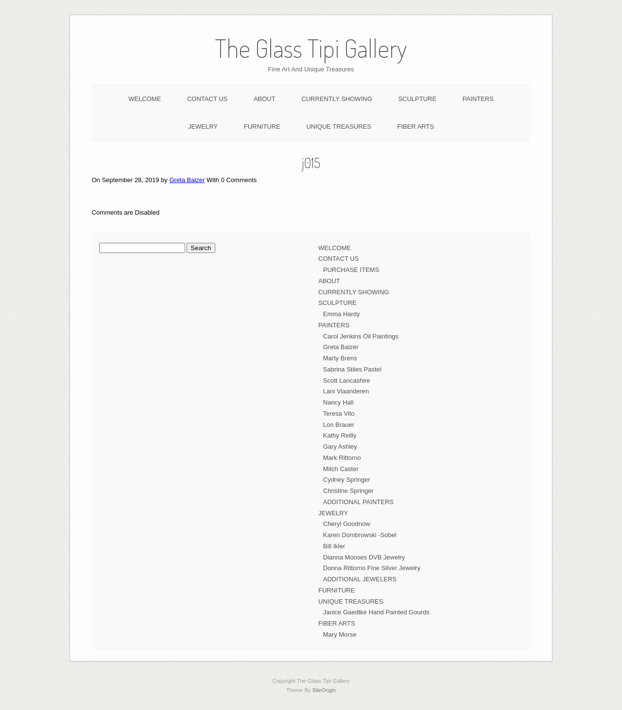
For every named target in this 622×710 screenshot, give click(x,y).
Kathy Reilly (340, 435)
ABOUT (265, 98)
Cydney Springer (346, 479)
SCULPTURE (417, 98)
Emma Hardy (341, 314)
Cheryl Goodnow (346, 523)
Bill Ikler (334, 546)
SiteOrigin (324, 690)
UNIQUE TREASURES (338, 126)
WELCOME (144, 98)
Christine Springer (348, 490)
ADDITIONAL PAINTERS (358, 502)
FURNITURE (262, 126)
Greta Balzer (187, 180)
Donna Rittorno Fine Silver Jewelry (371, 568)
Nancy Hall (338, 402)
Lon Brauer (338, 424)
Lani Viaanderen (346, 391)
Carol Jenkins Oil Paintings (360, 336)
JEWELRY (203, 126)
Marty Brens (340, 358)
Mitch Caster (341, 469)
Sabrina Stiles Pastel (352, 369)
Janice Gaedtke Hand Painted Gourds (376, 612)
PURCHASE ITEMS (351, 269)
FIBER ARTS (415, 126)
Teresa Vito (339, 413)
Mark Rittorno (342, 457)
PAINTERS (478, 98)
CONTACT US (207, 98)
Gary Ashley (340, 446)
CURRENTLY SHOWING (336, 98)
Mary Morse (340, 634)
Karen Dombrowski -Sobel (360, 535)
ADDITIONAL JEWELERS (360, 579)
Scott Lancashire (346, 380)
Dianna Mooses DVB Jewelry (364, 557)
